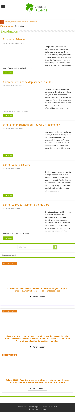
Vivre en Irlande (7, 26)
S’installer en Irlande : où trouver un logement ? (31, 124)
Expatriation (22, 42)
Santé (19, 168)
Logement (21, 128)
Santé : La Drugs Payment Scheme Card (26, 204)
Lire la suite (8, 72)
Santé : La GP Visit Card (16, 164)
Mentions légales (34, 406)
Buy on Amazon (38, 296)
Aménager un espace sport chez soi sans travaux (21, 22)
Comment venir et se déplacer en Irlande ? (28, 81)
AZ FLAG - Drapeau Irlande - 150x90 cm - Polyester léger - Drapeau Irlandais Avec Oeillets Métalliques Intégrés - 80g (37, 289)
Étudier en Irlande (14, 38)
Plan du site (22, 406)
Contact (44, 406)
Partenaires (53, 406)
